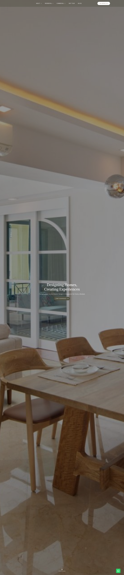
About (39, 3)
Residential (49, 3)
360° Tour (72, 3)
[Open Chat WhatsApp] (118, 571)
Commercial (61, 3)
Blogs (80, 3)
